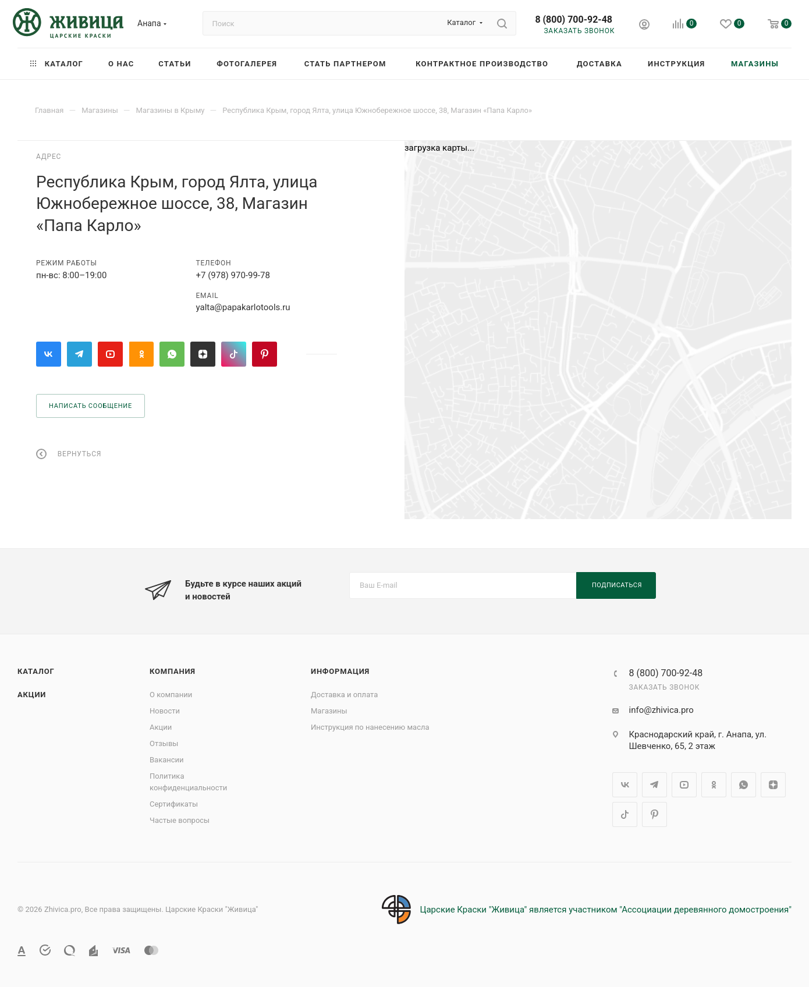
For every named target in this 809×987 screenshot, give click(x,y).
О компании (171, 694)
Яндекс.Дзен (202, 354)
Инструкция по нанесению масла (370, 727)
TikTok (233, 354)
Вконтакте (48, 354)
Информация (340, 671)
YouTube (110, 354)
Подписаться (617, 585)
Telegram (79, 354)
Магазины (329, 710)
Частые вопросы (180, 820)
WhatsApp (171, 354)
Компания (173, 671)
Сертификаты (174, 804)
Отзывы (164, 743)
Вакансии (167, 759)
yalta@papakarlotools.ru (243, 307)
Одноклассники (141, 354)
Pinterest (264, 354)
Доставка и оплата (344, 694)
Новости (165, 710)
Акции (31, 694)
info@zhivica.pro (661, 710)
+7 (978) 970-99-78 (233, 275)
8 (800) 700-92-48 (573, 19)
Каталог (36, 671)
